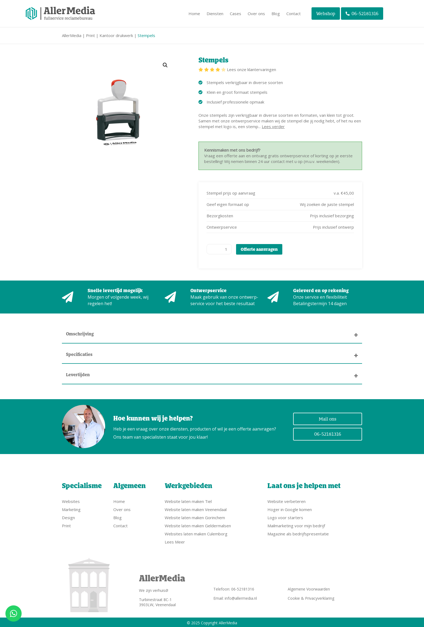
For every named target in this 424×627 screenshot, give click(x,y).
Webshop (325, 13)
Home (194, 13)
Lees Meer (175, 540)
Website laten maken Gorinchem (195, 516)
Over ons (256, 13)
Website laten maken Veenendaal (196, 508)
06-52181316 (362, 13)
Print (90, 35)
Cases (235, 13)
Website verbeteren (286, 500)
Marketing (71, 508)
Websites (71, 500)
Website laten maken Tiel (188, 500)
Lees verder (273, 126)
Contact (293, 13)
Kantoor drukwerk (116, 35)
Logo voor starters (285, 516)
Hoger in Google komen (289, 508)
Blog (275, 13)
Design (68, 516)
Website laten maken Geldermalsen (198, 524)
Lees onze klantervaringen (251, 69)
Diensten (215, 13)
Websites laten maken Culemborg (196, 532)
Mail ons (327, 418)
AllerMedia (71, 35)
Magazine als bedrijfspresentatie (298, 532)
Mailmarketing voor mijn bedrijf (296, 524)
